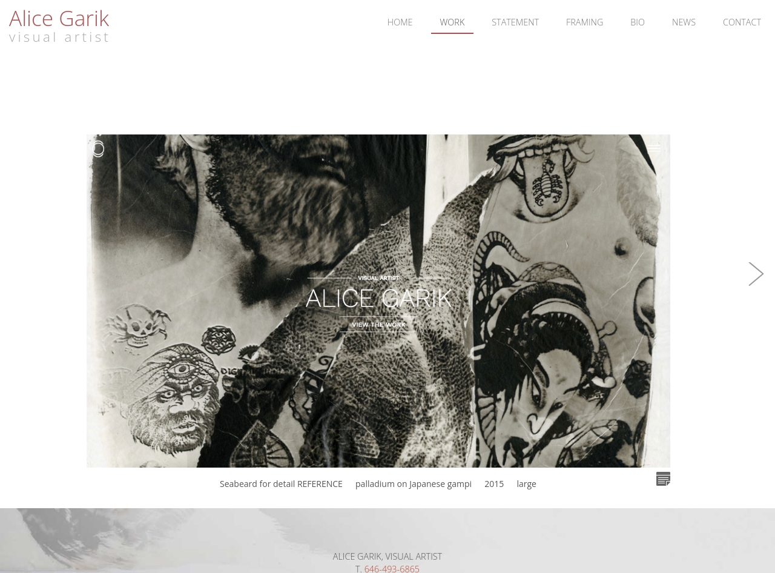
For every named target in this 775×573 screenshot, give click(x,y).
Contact (742, 22)
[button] (757, 286)
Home (400, 22)
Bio (637, 22)
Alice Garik (59, 17)
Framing (584, 22)
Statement (515, 22)
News (684, 22)
